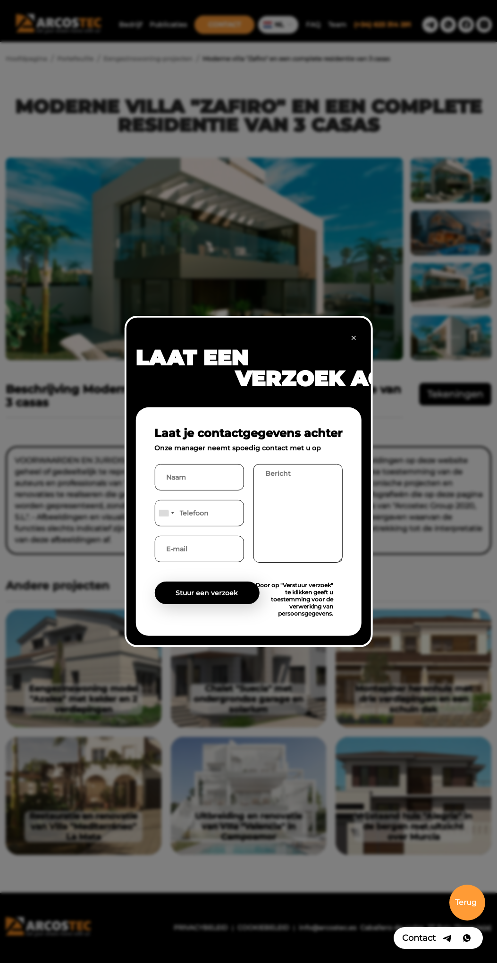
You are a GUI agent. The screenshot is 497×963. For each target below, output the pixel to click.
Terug (466, 902)
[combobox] (166, 513)
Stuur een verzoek (207, 593)
